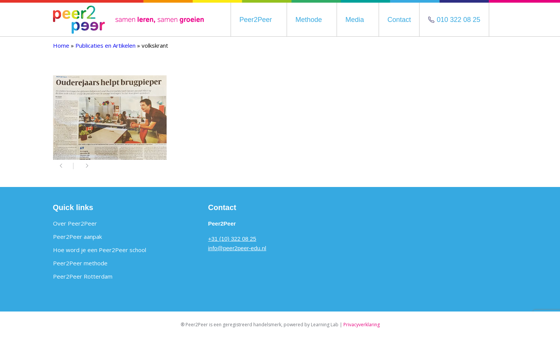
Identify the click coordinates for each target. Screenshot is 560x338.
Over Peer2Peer (75, 223)
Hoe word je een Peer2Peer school (99, 250)
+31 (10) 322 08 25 (232, 238)
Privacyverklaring (361, 324)
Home (61, 45)
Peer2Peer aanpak (77, 236)
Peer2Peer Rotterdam (82, 276)
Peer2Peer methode (80, 263)
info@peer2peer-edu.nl (237, 248)
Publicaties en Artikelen (105, 45)
